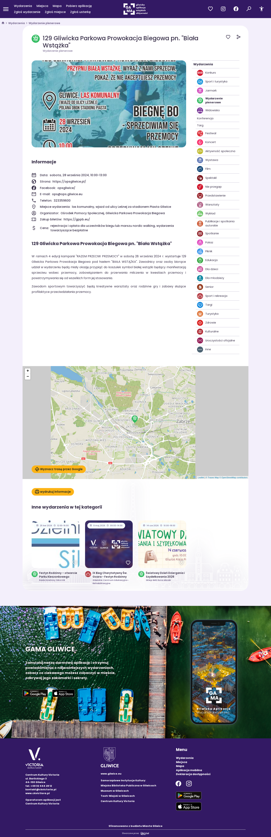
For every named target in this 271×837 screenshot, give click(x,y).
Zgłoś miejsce (55, 12)
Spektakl (207, 178)
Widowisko (208, 110)
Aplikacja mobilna (189, 770)
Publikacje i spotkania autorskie (215, 223)
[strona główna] (3, 23)
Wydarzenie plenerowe (44, 23)
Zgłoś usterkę (80, 12)
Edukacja (207, 260)
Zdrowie (206, 323)
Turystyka (207, 314)
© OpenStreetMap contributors (233, 477)
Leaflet (201, 477)
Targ (200, 125)
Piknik (204, 251)
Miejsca (42, 6)
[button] (135, 419)
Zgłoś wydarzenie (27, 12)
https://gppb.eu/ (77, 219)
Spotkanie (208, 234)
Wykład (206, 214)
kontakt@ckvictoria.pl (40, 789)
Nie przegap (209, 187)
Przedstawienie (211, 196)
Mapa (57, 6)
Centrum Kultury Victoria (118, 801)
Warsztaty (208, 205)
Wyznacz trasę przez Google (59, 469)
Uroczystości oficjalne (216, 340)
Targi (204, 305)
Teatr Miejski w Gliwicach (118, 796)
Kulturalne (208, 332)
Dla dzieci (207, 269)
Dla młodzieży (210, 278)
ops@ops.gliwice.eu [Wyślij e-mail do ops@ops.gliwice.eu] (67, 194)
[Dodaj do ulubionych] (231, 37)
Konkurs (206, 73)
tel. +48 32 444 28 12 (38, 786)
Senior (205, 287)
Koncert (206, 142)
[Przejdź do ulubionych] (210, 9)
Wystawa (207, 160)
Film (204, 169)
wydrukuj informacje (53, 492)
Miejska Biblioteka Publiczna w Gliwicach (128, 785)
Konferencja (205, 118)
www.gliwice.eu (111, 773)
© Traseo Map (212, 477)
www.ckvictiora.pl (37, 793)
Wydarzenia (23, 6)
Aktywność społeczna (216, 151)
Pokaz (205, 242)
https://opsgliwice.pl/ (69, 181)
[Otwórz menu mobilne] (6, 9)
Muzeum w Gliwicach (115, 791)
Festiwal (206, 133)
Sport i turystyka (212, 82)
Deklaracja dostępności (193, 774)
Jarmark (207, 91)
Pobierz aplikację (79, 6)
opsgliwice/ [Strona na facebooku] (66, 188)
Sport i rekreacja (212, 296)
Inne (204, 350)
